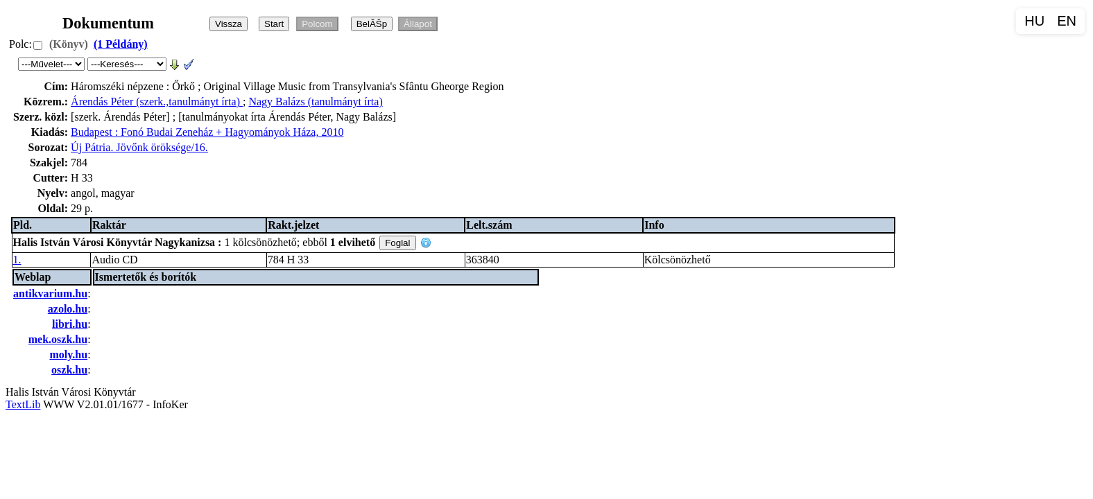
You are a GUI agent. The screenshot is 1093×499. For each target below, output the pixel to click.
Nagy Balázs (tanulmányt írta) (315, 101)
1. (17, 259)
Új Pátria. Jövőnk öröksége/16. (139, 147)
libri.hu (69, 324)
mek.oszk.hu (57, 339)
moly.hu (68, 354)
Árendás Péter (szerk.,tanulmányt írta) (157, 101)
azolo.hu (67, 309)
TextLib (23, 404)
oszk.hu (69, 370)
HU (1034, 20)
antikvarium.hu (50, 293)
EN (1066, 20)
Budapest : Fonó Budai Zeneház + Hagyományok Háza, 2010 (207, 132)
